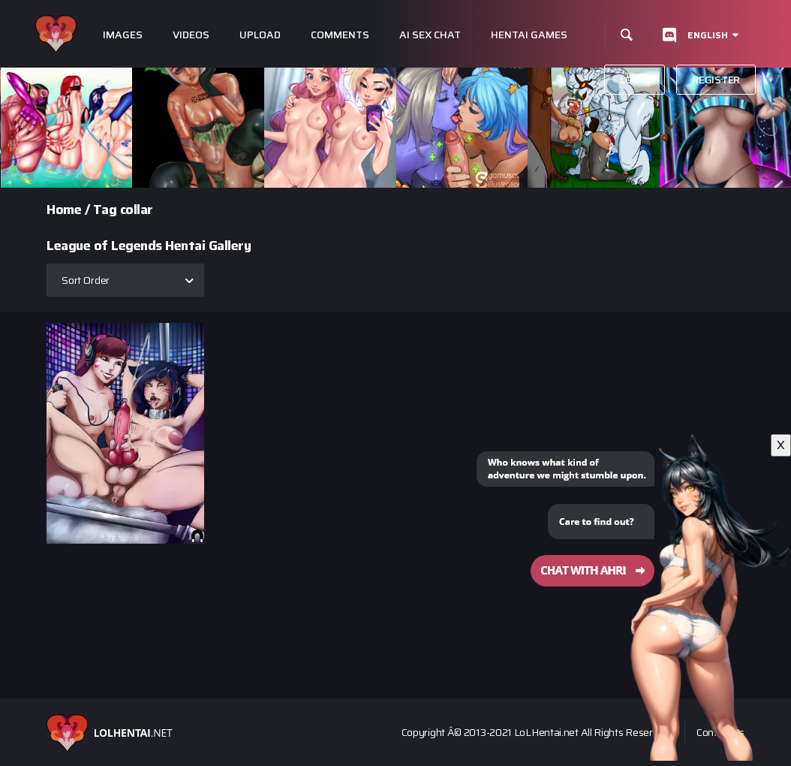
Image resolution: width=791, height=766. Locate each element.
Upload (260, 35)
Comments (340, 35)
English (707, 35)
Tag (105, 209)
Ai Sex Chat (430, 35)
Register (716, 79)
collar (136, 209)
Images (123, 35)
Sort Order (86, 280)
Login (635, 79)
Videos (191, 35)
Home (64, 209)
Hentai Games (529, 35)
